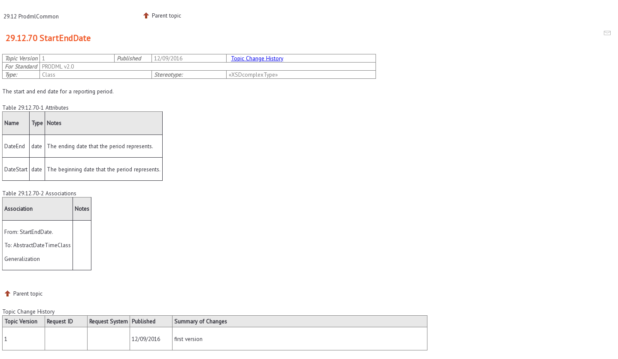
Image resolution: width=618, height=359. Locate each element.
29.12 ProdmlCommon (31, 16)
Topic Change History (257, 58)
